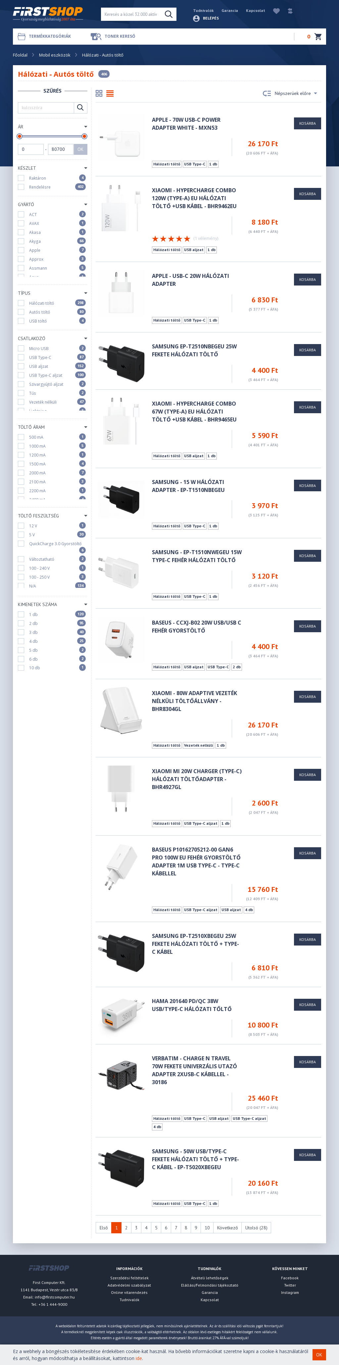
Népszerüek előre (290, 94)
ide (139, 1358)
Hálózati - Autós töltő (102, 55)
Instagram (290, 1292)
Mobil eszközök (55, 55)
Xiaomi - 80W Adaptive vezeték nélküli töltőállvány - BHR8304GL (194, 701)
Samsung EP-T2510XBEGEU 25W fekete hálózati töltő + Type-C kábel (195, 943)
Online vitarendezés (129, 1292)
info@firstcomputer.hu (55, 1297)
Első (104, 1228)
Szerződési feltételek (129, 1277)
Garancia (229, 10)
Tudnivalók (203, 10)
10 (207, 1228)
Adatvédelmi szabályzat (129, 1285)
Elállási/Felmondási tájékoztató (209, 1285)
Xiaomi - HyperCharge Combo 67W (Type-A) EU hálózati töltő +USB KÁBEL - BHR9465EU (194, 411)
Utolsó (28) (256, 1228)
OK (80, 149)
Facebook (290, 1277)
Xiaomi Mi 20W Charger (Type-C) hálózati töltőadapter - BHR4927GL (197, 779)
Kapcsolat (255, 10)
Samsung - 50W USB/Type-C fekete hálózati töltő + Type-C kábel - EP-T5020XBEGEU (195, 1159)
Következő (227, 1228)
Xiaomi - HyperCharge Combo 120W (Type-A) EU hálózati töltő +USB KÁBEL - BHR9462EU (194, 198)
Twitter (290, 1285)
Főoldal (20, 55)
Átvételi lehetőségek (209, 1277)
